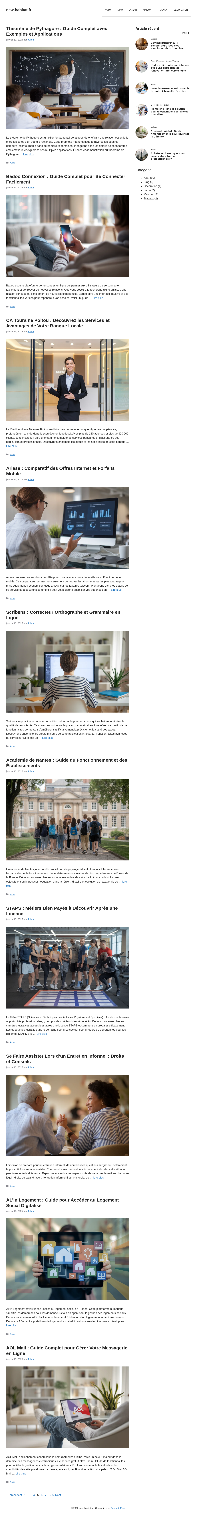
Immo (120, 10)
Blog (146, 182)
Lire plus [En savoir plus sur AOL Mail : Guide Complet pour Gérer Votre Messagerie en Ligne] (21, 1473)
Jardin (133, 10)
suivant (55, 1495)
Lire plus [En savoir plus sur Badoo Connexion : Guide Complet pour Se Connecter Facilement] (97, 298)
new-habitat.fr (18, 10)
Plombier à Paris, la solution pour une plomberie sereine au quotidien (170, 111)
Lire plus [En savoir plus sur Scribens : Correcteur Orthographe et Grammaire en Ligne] (47, 737)
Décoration (181, 10)
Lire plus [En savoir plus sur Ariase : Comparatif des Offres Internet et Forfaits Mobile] (116, 589)
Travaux (162, 10)
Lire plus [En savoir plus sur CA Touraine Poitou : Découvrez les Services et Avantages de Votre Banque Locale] (11, 446)
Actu (108, 10)
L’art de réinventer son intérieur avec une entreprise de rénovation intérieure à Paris (170, 68)
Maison (147, 10)
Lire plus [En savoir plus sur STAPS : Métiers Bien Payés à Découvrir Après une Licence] (41, 1033)
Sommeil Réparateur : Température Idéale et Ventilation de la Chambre (167, 45)
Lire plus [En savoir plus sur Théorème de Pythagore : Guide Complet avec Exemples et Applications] (28, 154)
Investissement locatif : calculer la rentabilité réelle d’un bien (170, 90)
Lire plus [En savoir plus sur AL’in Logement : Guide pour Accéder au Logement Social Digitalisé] (11, 1325)
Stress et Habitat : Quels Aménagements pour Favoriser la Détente (170, 133)
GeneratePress (118, 1508)
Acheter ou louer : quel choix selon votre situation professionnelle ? (168, 156)
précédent (14, 1495)
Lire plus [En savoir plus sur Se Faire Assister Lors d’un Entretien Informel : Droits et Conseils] (98, 1177)
